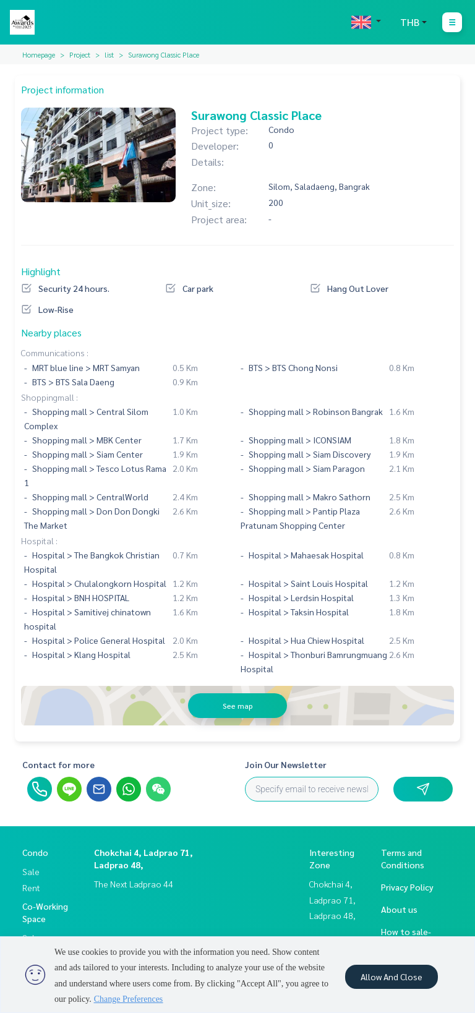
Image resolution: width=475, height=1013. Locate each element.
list (109, 54)
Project (79, 54)
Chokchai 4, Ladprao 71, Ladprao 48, (332, 899)
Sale (31, 871)
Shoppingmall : (49, 397)
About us (399, 909)
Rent (31, 887)
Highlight (41, 271)
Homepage (38, 54)
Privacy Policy (407, 886)
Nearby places (51, 332)
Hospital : (39, 540)
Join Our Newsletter (286, 764)
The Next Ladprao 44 (133, 883)
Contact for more (58, 764)
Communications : (54, 352)
